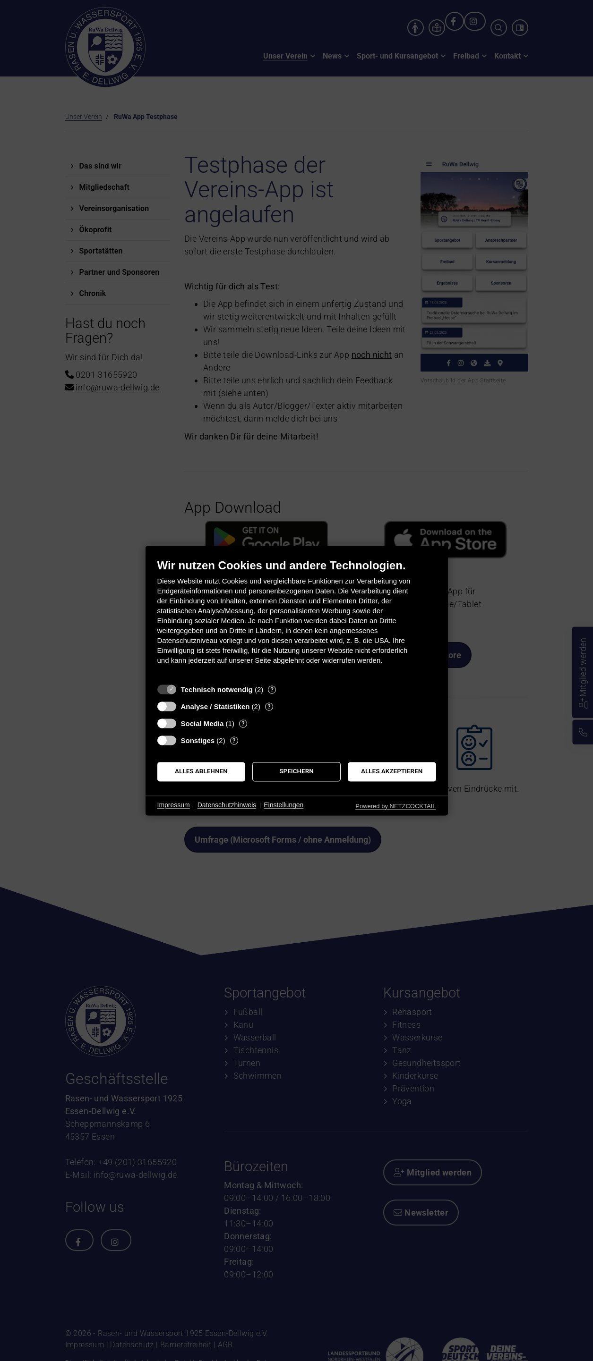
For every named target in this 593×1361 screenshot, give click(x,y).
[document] (296, 618)
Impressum (173, 805)
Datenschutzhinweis (227, 805)
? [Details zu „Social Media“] (242, 723)
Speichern (296, 771)
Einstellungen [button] (283, 805)
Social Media (202, 723)
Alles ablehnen (201, 771)
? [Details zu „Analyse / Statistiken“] (268, 706)
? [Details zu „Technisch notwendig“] (272, 689)
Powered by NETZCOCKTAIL (395, 806)
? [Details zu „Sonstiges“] (233, 740)
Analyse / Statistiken (215, 706)
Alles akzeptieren (391, 771)
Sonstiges (198, 740)
